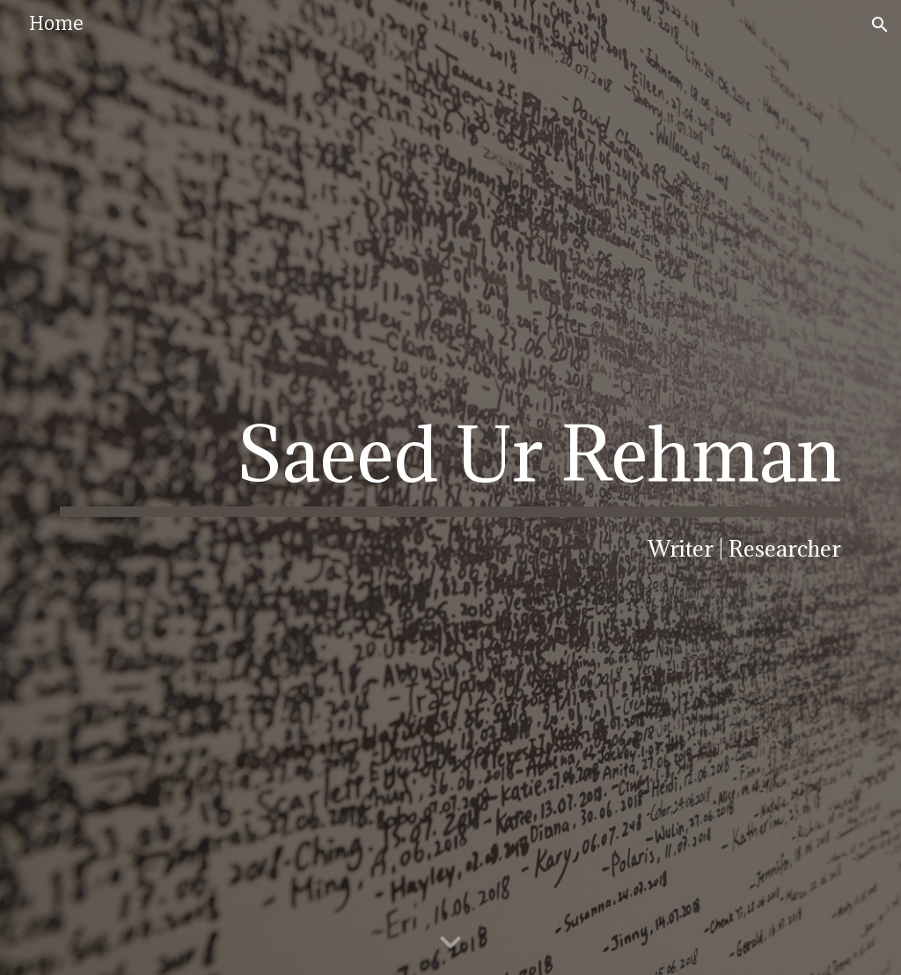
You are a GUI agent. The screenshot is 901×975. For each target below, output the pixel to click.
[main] (451, 487)
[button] (880, 25)
